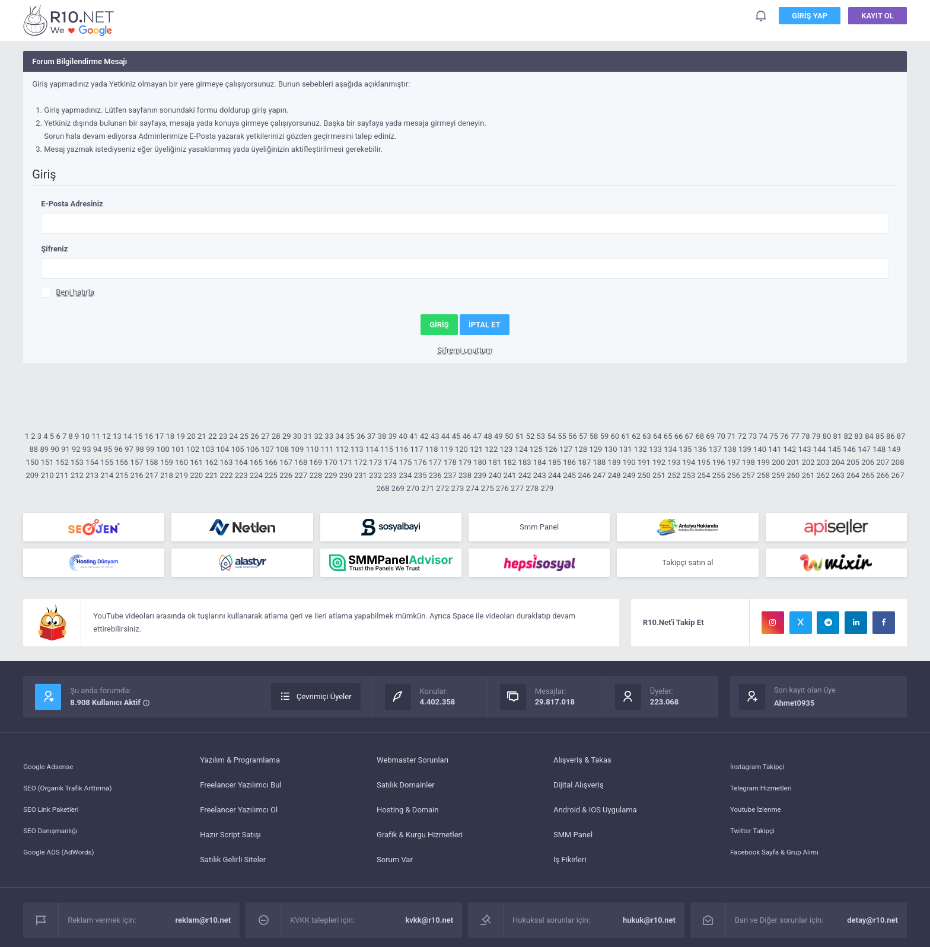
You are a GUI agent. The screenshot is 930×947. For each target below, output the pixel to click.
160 (181, 462)
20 (191, 436)
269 (398, 488)
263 (838, 475)
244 (554, 475)
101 (177, 449)
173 (375, 462)
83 (858, 436)
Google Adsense (51, 764)
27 (265, 436)
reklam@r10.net (203, 924)
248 (614, 475)
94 (97, 449)
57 (583, 436)
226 (285, 475)
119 (446, 449)
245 (569, 475)
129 (595, 449)
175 (405, 462)
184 (539, 462)
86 (890, 436)
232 (375, 475)
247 (599, 475)
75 (773, 436)
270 (412, 488)
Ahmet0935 (794, 707)
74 (763, 436)
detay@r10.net (872, 924)
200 (778, 462)
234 (405, 475)
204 (838, 462)
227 (300, 475)
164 (241, 462)
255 (718, 475)
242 (524, 475)
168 (300, 462)
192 (658, 462)
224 (256, 475)
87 (901, 436)
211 (62, 475)
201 (793, 462)
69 (710, 436)
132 (640, 449)
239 (479, 475)
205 (852, 462)
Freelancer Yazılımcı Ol (239, 814)
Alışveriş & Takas (582, 764)
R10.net (70, 20)
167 (285, 462)
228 (315, 475)
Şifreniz (54, 248)
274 (472, 488)
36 (360, 436)
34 (339, 436)
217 (151, 475)
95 (108, 449)
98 (139, 449)
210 (47, 475)
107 (267, 449)
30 (297, 436)
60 (615, 436)
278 (532, 488)
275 (487, 488)
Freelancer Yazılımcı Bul (240, 789)
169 (315, 462)
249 (629, 475)
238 (465, 475)
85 (879, 436)
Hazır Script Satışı (230, 839)
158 (151, 462)
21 (202, 436)
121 (476, 449)
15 (138, 436)
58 (594, 436)
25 (244, 436)
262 (823, 475)
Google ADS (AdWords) (63, 864)
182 (510, 462)
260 (793, 475)
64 (657, 436)
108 (282, 449)
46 (467, 436)
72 (742, 436)
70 (720, 436)
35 (350, 436)
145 (834, 449)
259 (778, 475)
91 (65, 449)
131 (625, 449)
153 (77, 462)
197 (733, 462)
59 (604, 436)
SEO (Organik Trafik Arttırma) (73, 789)
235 (420, 475)
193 (673, 462)
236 (435, 475)
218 (166, 475)
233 (390, 475)
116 (401, 449)
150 (32, 462)
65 (668, 436)
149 (894, 449)
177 (435, 462)
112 (342, 449)
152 (62, 462)
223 (241, 475)
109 (297, 449)
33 (328, 436)
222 (226, 475)
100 (163, 449)
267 (897, 475)
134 (670, 449)
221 (211, 475)
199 (763, 462)
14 (127, 436)
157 (137, 462)
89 (44, 449)
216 (137, 475)
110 (312, 449)
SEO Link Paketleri (54, 814)
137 (715, 449)
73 (753, 436)
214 (106, 475)
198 (748, 462)
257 (748, 475)
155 (106, 462)
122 (491, 449)
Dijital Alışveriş (578, 789)
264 (852, 475)
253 (688, 475)
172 (360, 462)
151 (47, 462)
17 (159, 436)
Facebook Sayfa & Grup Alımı (779, 864)
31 (308, 436)
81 (837, 436)
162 (211, 462)
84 (869, 436)
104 (222, 449)
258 (763, 475)
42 (424, 436)
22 (212, 436)
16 (149, 436)
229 (330, 475)
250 (644, 475)
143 (804, 449)
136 (699, 449)
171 (345, 462)
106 (252, 449)
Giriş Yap (809, 17)
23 (223, 436)
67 (689, 436)
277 (517, 488)
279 (546, 488)
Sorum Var (395, 864)
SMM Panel (573, 839)
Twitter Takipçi (755, 839)
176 (420, 462)
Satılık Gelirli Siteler (233, 864)
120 (461, 449)
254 (704, 475)
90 (54, 449)
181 (494, 462)
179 (465, 462)
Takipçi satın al (687, 566)
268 (383, 488)
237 (450, 475)
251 (658, 475)
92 (76, 449)
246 (584, 475)
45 (456, 436)
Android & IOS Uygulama (595, 814)
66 (678, 436)
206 (867, 462)
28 (276, 436)
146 (849, 449)
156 (121, 462)
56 (572, 436)
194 (688, 462)
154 (91, 462)
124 (521, 449)
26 (254, 436)
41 (413, 436)
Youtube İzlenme (758, 814)
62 (636, 436)
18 (169, 436)
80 (827, 436)
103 (207, 449)
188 (599, 462)
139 (744, 449)
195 (704, 462)
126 (551, 449)
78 (805, 436)
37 (371, 436)
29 (286, 436)
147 (864, 449)
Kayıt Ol (877, 17)
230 (345, 475)
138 (730, 449)
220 (196, 475)
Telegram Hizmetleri (764, 789)
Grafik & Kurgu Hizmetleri (420, 839)
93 (86, 449)
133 (655, 449)
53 (541, 436)
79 (816, 436)
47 (477, 436)
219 (181, 475)
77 (795, 436)
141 (774, 449)
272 (442, 488)
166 (271, 462)
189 (614, 462)
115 (386, 449)
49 (498, 436)
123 (505, 449)
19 (180, 436)
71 (731, 436)
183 (524, 462)
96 (118, 449)
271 (427, 488)
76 (784, 436)
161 (196, 462)
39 (392, 436)
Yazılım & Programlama (240, 764)
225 (271, 475)
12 (106, 436)
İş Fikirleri (570, 864)
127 (565, 449)
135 (685, 449)
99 (150, 449)
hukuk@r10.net (649, 924)
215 (121, 475)
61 (625, 436)
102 (192, 449)
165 (256, 462)
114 (371, 449)
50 (509, 436)
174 (390, 462)
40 (403, 436)
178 (450, 462)
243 (539, 475)
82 (847, 436)
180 (479, 462)
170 (330, 462)
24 (234, 436)
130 (610, 449)
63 (646, 436)
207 (882, 462)
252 (673, 475)
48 (487, 436)
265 (867, 475)
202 (808, 462)
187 (584, 462)
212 (77, 475)
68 (699, 436)
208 (897, 462)
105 (237, 449)
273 (457, 488)
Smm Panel (539, 528)
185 (554, 462)
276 (502, 488)
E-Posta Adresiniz (72, 203)
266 (882, 475)
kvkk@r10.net (429, 924)
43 (435, 436)
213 (91, 475)
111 (327, 449)
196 (718, 462)
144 (819, 449)
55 (562, 436)
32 (318, 436)
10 (85, 436)
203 (823, 462)
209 (32, 475)
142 (789, 449)
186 (569, 462)
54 (551, 436)
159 (166, 462)
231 (360, 475)
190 (629, 462)
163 (226, 462)
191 (644, 462)
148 (879, 449)
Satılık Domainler (406, 789)
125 (536, 449)
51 (519, 436)
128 (580, 449)
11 (95, 436)
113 (357, 449)
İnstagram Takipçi (760, 764)
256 (733, 475)
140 (759, 449)
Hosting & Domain (408, 814)
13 (117, 436)
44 (445, 436)
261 (808, 475)
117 (416, 449)
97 (129, 449)
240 (494, 475)
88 (34, 449)
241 (510, 475)
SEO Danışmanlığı (53, 839)
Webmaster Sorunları (412, 764)
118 (431, 449)
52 (530, 436)
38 (382, 436)
